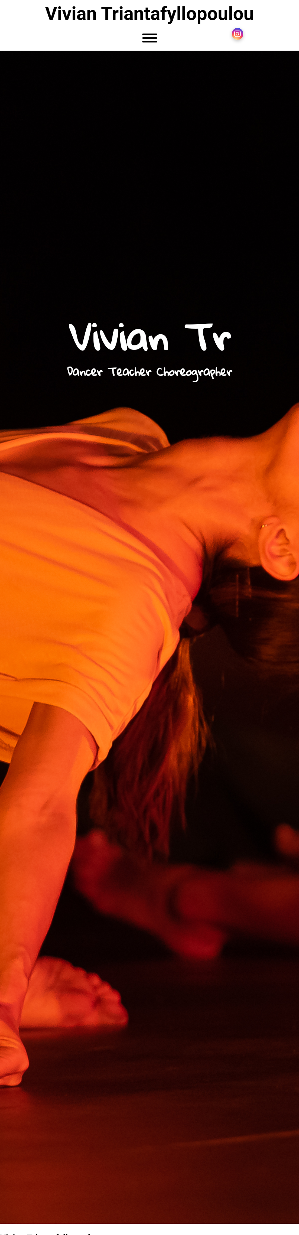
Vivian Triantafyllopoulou (149, 14)
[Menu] (150, 39)
